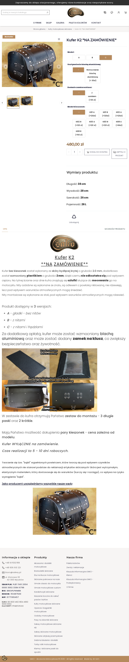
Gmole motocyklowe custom (47, 587)
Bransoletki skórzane (43, 571)
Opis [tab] (5, 229)
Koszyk (125, 12)
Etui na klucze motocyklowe (46, 575)
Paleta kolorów (78, 22)
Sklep (49, 22)
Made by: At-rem (91, 659)
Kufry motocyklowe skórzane (47, 604)
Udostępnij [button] (74, 218)
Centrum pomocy (111, 12)
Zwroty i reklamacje (75, 567)
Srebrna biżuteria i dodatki (46, 640)
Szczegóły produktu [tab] (115, 229)
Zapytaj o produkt (119, 154)
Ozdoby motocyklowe (44, 615)
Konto (118, 12)
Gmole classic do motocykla (47, 583)
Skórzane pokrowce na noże (47, 579)
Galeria (60, 22)
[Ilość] (74, 152)
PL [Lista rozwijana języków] (105, 12)
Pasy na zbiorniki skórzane (46, 620)
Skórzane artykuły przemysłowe (48, 636)
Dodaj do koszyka (97, 152)
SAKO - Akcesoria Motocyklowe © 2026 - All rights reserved (56, 659)
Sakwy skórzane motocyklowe (47, 632)
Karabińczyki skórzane (44, 592)
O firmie (37, 22)
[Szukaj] (25, 12)
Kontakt (96, 22)
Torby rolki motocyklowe (45, 644)
